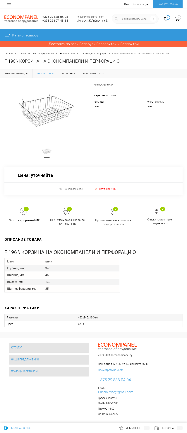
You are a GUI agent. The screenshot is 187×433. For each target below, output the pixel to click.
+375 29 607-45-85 (55, 21)
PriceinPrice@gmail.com (90, 16)
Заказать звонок (168, 4)
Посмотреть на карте (110, 370)
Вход (127, 4)
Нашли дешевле (71, 189)
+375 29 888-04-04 (55, 17)
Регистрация (140, 4)
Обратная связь (17, 428)
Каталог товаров (21, 35)
